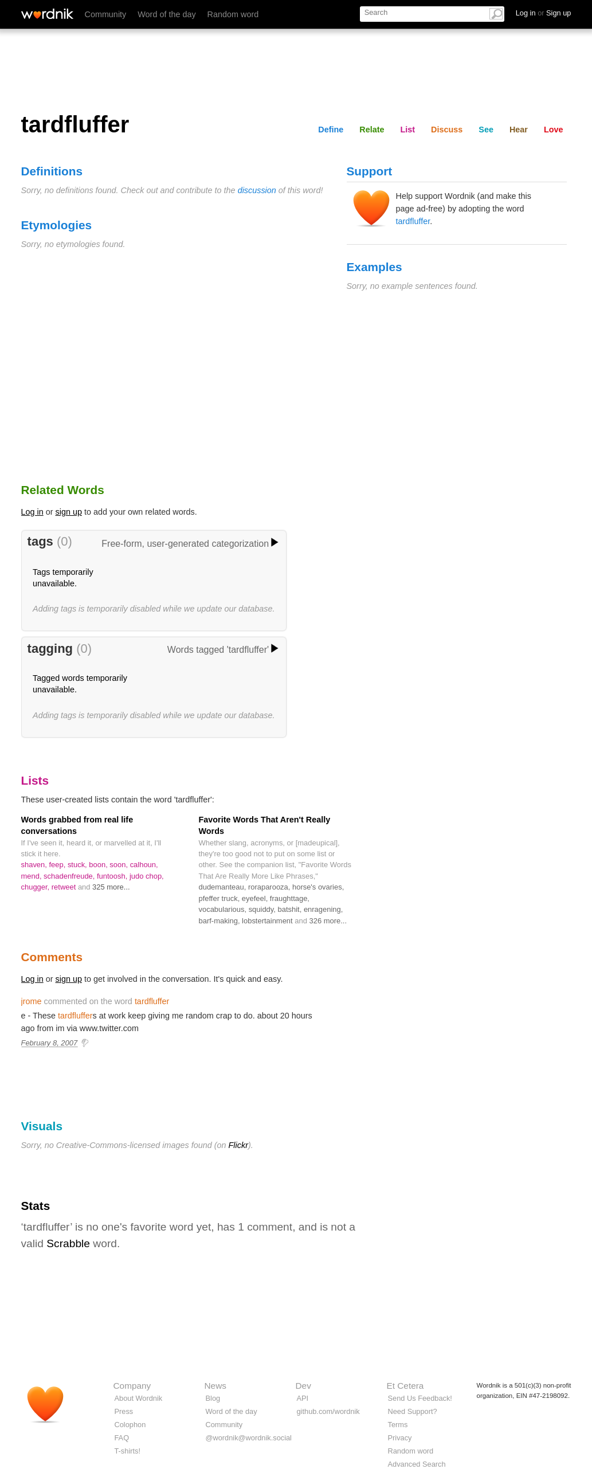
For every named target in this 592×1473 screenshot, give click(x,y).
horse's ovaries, (318, 887)
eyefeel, (256, 898)
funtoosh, (113, 876)
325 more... (111, 887)
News (215, 1385)
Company (132, 1385)
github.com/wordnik (328, 1411)
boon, (99, 864)
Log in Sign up (543, 13)
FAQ (122, 1437)
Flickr (238, 1145)
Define (330, 129)
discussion (257, 190)
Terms (398, 1424)
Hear (518, 129)
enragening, (323, 909)
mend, (32, 876)
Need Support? (412, 1411)
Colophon (130, 1424)
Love (553, 129)
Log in (32, 511)
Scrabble (68, 1243)
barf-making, (220, 920)
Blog (213, 1398)
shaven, (35, 864)
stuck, (78, 864)
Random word (233, 14)
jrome (31, 1001)
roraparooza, (270, 887)
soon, (119, 864)
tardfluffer (413, 221)
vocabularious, (224, 909)
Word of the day (166, 14)
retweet (65, 887)
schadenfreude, (70, 876)
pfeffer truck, (220, 898)
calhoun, (144, 864)
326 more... (328, 920)
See (486, 129)
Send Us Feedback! (420, 1398)
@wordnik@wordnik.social (249, 1437)
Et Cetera (405, 1385)
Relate (371, 129)
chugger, (36, 887)
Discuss (446, 129)
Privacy (400, 1437)
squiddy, (263, 909)
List (408, 129)
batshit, (291, 909)
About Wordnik (139, 1398)
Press (124, 1411)
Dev (303, 1385)
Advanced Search (417, 1464)
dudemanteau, (223, 887)
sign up (69, 511)
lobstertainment (268, 920)
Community (106, 14)
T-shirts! (128, 1451)
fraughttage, (289, 898)
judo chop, (147, 876)
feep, (58, 864)
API (303, 1398)
